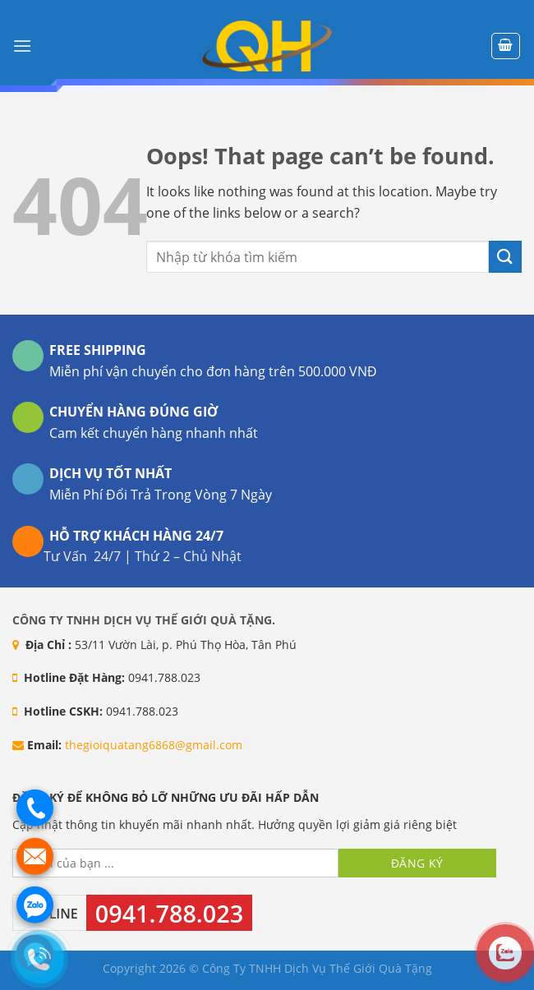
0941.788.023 (169, 913)
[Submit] (505, 257)
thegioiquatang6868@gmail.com (153, 745)
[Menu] (22, 45)
